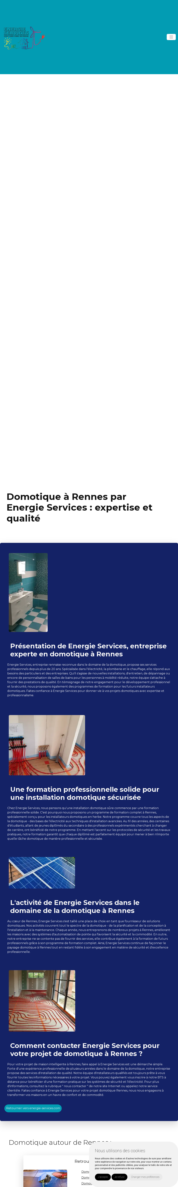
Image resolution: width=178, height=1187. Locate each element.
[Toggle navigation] (171, 37)
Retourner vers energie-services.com (33, 1108)
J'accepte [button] (103, 1177)
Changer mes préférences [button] (145, 1177)
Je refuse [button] (119, 1177)
